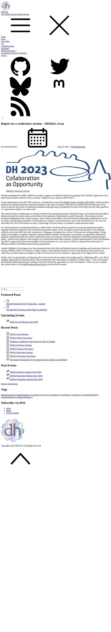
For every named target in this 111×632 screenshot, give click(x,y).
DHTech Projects (9, 51)
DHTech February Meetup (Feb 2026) (25, 372)
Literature (23, 53)
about (3, 37)
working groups (7, 46)
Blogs (8, 411)
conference (78, 395)
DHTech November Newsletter (23, 356)
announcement (8, 395)
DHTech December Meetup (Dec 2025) (26, 376)
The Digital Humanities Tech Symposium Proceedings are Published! (38, 360)
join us (4, 55)
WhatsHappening (78, 147)
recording (66, 395)
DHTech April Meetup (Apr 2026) (24, 322)
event (46, 395)
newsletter (55, 395)
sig (2, 44)
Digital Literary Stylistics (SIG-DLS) (79, 202)
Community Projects (9, 53)
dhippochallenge (25, 397)
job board (5, 48)
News (8, 408)
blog (7, 41)
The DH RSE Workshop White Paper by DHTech (26, 310)
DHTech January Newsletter (21, 349)
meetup (37, 395)
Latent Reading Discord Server (34, 264)
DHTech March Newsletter (21, 338)
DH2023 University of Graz (17, 191)
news (3, 41)
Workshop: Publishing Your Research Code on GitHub (32, 341)
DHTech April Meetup (19, 334)
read (3, 39)
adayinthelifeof (91, 395)
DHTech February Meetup (21, 345)
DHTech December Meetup (21, 352)
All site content (12, 413)
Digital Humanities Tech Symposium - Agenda (25, 304)
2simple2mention (9, 397)
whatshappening (24, 395)
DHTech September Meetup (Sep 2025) (26, 379)
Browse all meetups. (9, 384)
